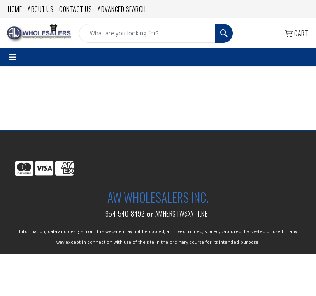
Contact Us (75, 9)
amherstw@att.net (183, 214)
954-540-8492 (125, 214)
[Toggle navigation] (12, 57)
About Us (40, 9)
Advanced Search (122, 9)
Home (15, 9)
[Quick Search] (147, 33)
